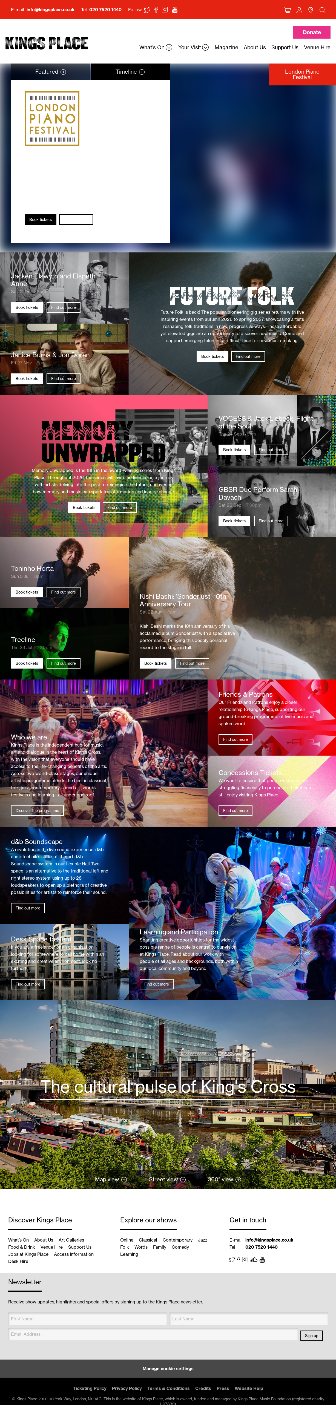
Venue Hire (52, 1247)
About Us (43, 1240)
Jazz (202, 1240)
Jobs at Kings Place (28, 1254)
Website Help (249, 1388)
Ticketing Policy (90, 1388)
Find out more (76, 219)
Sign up (311, 1335)
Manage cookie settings (168, 1368)
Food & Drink (21, 1247)
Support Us (79, 1247)
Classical (148, 1240)
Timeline (126, 71)
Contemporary (178, 1240)
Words (141, 1247)
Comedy (180, 1247)
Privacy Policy (127, 1388)
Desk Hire (18, 1261)
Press (223, 1388)
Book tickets (40, 219)
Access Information (74, 1254)
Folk (124, 1247)
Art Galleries (71, 1240)
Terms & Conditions (168, 1388)
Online (126, 1240)
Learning (129, 1254)
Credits (203, 1388)
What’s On (18, 1240)
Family (159, 1247)
